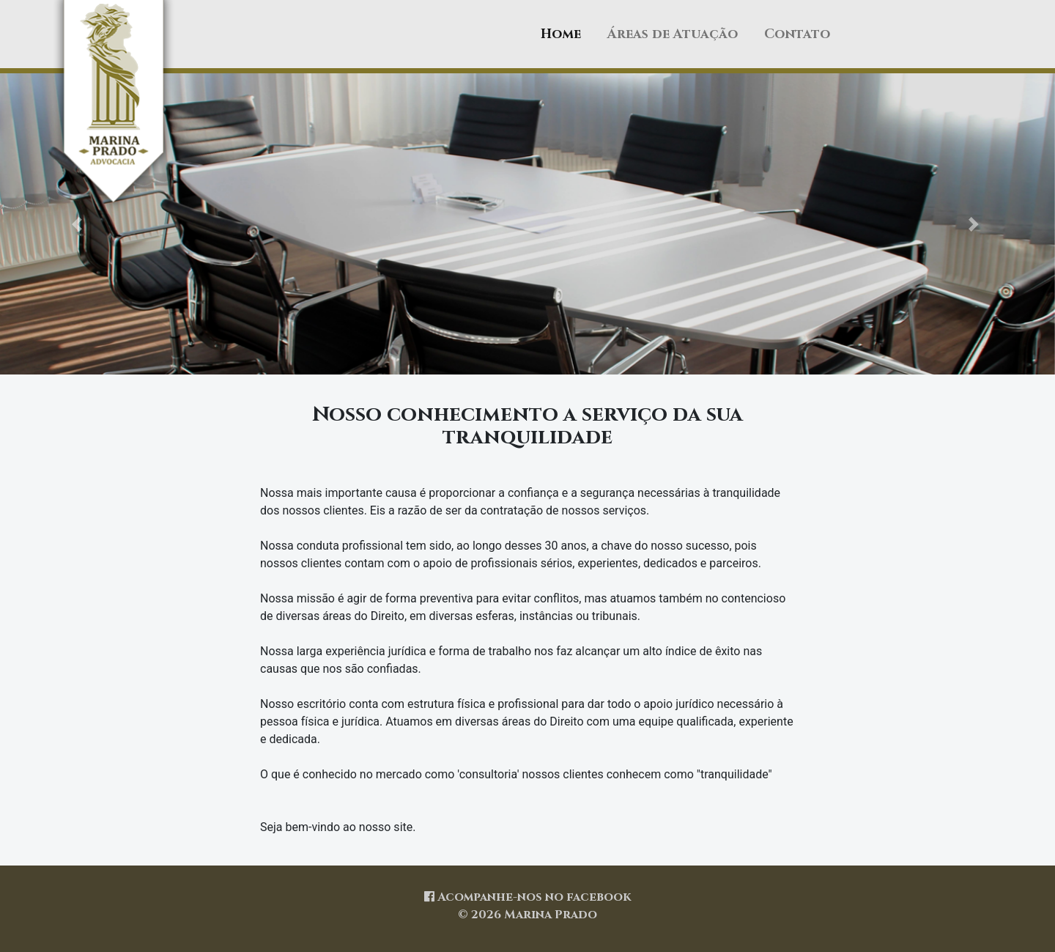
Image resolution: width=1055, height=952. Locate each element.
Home (561, 34)
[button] (79, 223)
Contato (797, 34)
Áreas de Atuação (672, 34)
